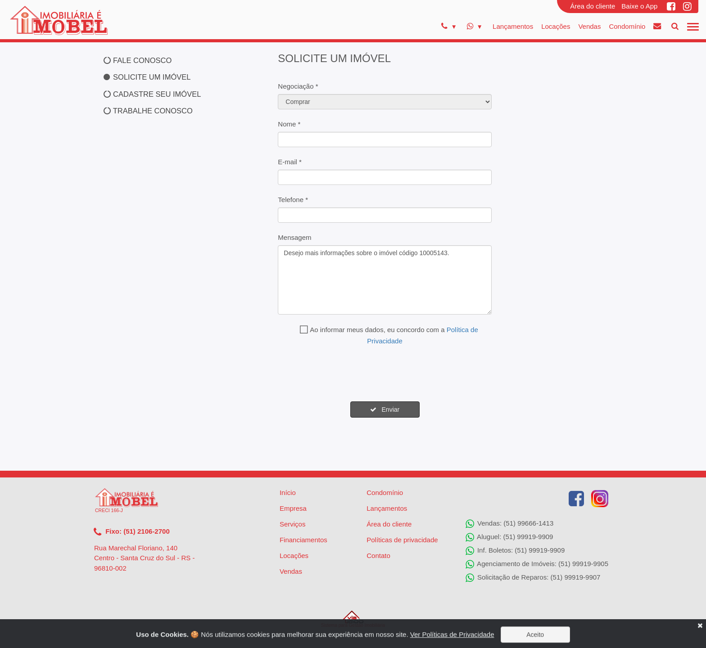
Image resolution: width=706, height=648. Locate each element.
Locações (555, 26)
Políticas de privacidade (402, 540)
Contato (378, 555)
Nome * (289, 124)
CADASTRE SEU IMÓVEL (152, 94)
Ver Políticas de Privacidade (452, 642)
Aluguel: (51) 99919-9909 (509, 537)
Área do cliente (592, 6)
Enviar (384, 409)
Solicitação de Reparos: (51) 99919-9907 (533, 578)
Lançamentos (513, 26)
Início (288, 492)
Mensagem (294, 237)
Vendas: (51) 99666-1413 (509, 524)
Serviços (293, 524)
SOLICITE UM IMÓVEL (147, 77)
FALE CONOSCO (138, 60)
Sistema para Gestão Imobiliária (353, 619)
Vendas (589, 26)
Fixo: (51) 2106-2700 (132, 532)
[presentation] (346, 374)
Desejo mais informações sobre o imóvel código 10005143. (384, 280)
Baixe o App (639, 6)
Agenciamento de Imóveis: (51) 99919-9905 (537, 564)
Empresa (293, 508)
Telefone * (293, 199)
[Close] (700, 633)
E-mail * (290, 162)
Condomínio (627, 26)
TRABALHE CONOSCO (148, 111)
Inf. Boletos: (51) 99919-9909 (515, 551)
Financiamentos (303, 540)
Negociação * (298, 86)
